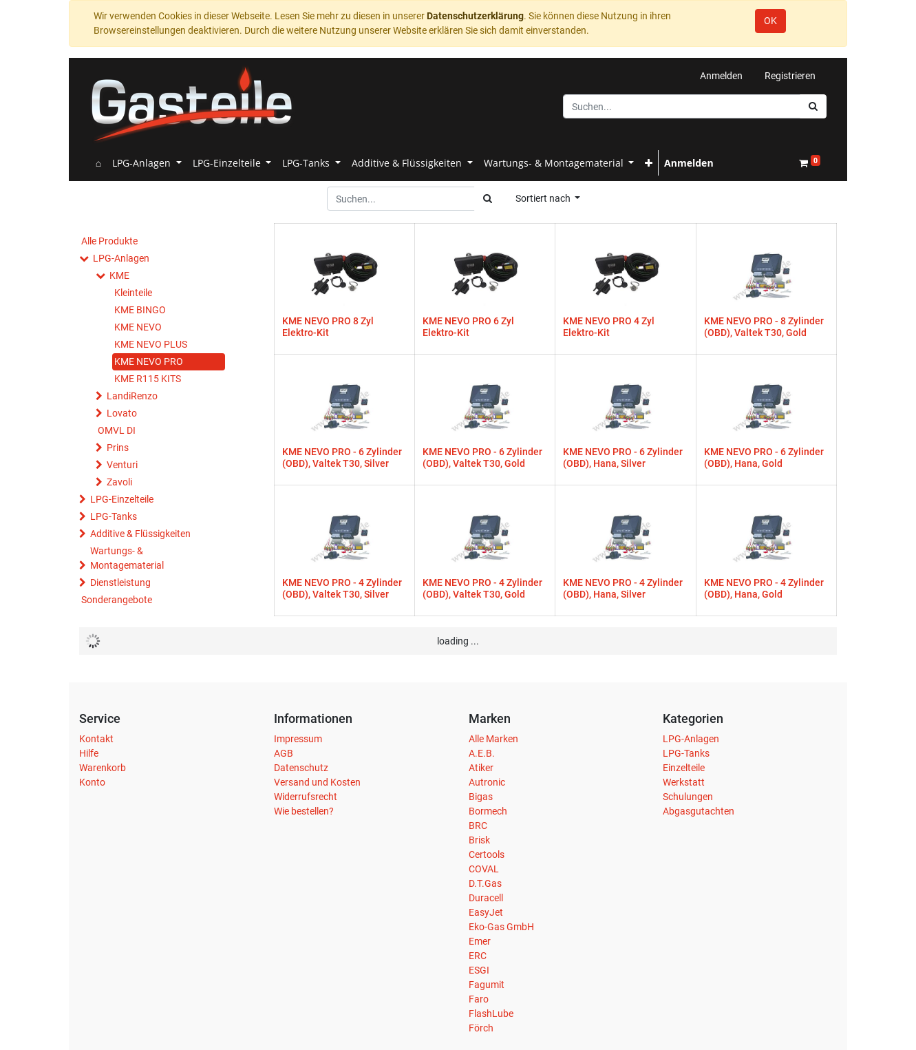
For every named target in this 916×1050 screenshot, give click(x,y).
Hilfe (88, 753)
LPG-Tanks (113, 516)
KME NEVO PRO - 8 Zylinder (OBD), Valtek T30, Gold (764, 326)
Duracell (486, 897)
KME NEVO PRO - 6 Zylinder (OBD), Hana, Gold (764, 457)
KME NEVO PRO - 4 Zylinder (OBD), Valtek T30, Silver (342, 588)
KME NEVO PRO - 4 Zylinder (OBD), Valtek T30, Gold (482, 588)
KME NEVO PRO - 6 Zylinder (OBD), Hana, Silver (623, 457)
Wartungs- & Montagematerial (127, 558)
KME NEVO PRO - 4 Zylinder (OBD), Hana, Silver (623, 588)
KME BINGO (140, 309)
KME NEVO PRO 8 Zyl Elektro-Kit (328, 326)
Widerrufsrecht (305, 796)
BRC (478, 825)
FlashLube (491, 1013)
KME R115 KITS (147, 378)
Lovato (122, 413)
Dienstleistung (120, 582)
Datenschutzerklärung (475, 15)
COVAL (484, 868)
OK (770, 20)
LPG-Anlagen (121, 258)
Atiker (481, 767)
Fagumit (486, 984)
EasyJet (486, 912)
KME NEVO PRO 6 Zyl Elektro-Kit (468, 326)
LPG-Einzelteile (121, 499)
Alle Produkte (109, 240)
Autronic (487, 782)
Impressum (298, 738)
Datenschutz (301, 767)
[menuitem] (98, 163)
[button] (648, 163)
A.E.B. (482, 753)
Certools (486, 854)
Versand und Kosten (317, 782)
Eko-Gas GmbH (501, 926)
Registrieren (790, 75)
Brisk (479, 840)
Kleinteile (133, 292)
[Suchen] (813, 106)
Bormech (488, 811)
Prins (118, 447)
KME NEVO (138, 327)
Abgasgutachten (698, 811)
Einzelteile (684, 767)
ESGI (479, 970)
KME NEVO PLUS (150, 344)
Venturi (122, 464)
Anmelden (721, 75)
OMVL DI (117, 430)
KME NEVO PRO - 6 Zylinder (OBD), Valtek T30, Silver (342, 457)
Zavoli (119, 481)
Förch (481, 1027)
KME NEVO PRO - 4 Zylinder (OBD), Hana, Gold (764, 588)
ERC (478, 955)
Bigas (481, 796)
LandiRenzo (132, 395)
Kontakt (96, 738)
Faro (479, 999)
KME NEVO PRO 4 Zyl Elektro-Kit (608, 326)
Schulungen (688, 796)
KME (119, 275)
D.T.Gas (485, 883)
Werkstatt (684, 782)
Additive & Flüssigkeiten (140, 533)
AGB (283, 753)
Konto (92, 782)
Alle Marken (493, 738)
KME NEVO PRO (148, 361)
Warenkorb (102, 767)
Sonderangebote (116, 599)
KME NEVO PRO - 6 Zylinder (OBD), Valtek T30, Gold (482, 457)
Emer (480, 941)
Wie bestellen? (304, 811)
